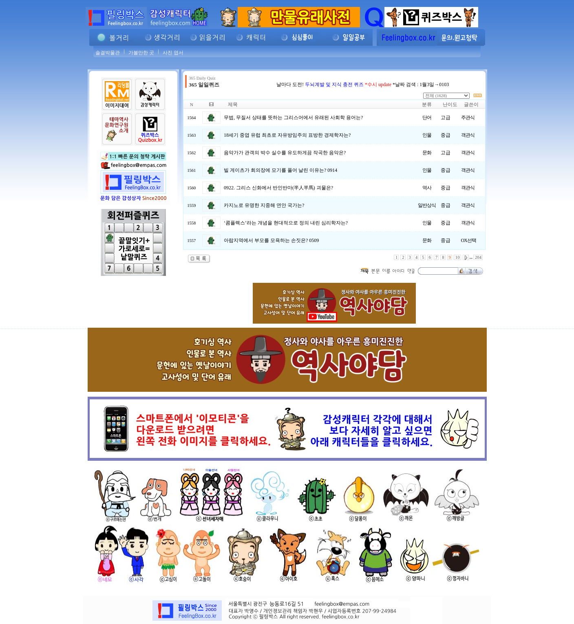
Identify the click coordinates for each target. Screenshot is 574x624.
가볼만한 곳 (141, 53)
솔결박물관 (107, 53)
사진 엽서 (173, 53)
